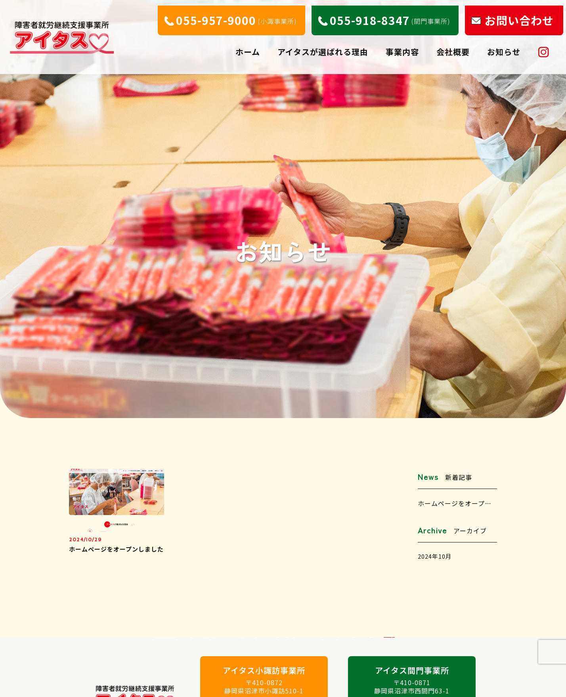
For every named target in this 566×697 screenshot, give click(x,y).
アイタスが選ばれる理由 (324, 47)
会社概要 (455, 47)
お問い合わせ (522, 15)
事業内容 (404, 47)
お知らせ (505, 47)
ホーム (249, 47)
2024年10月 (436, 556)
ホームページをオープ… (454, 503)
